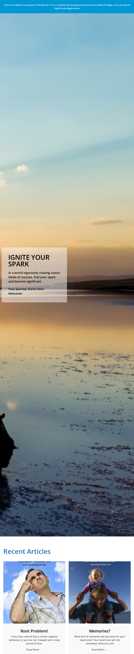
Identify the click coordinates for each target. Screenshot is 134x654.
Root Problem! (34, 631)
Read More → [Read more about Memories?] (100, 649)
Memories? (99, 631)
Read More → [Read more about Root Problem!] (34, 649)
